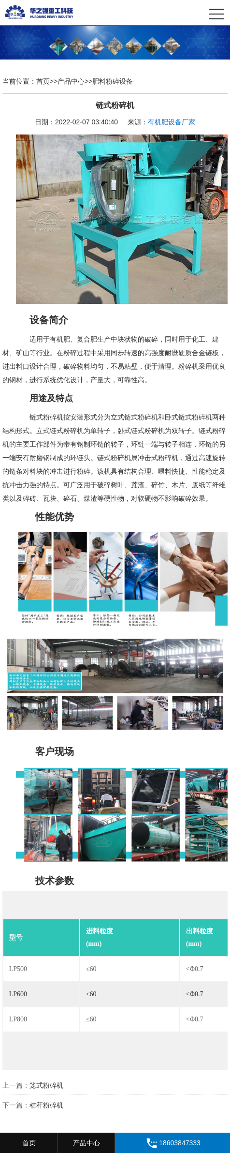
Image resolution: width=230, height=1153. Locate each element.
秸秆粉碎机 (46, 1105)
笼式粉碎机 (46, 1085)
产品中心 (71, 81)
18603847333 (172, 1143)
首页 (43, 81)
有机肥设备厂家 (171, 122)
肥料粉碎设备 (112, 81)
